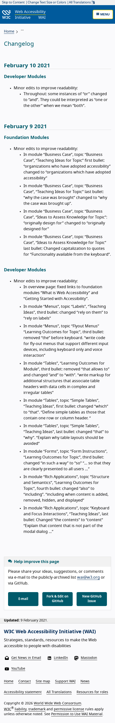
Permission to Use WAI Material (77, 714)
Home (9, 31)
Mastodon (89, 658)
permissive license (69, 709)
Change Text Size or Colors (47, 2)
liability (20, 709)
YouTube (18, 668)
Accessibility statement (23, 692)
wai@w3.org (88, 577)
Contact (24, 681)
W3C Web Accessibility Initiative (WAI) (50, 631)
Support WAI (65, 681)
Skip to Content (13, 2)
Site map (43, 681)
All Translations (82, 2)
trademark (37, 709)
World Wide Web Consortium (57, 703)
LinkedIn (61, 658)
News (85, 681)
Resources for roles (92, 692)
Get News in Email (26, 658)
